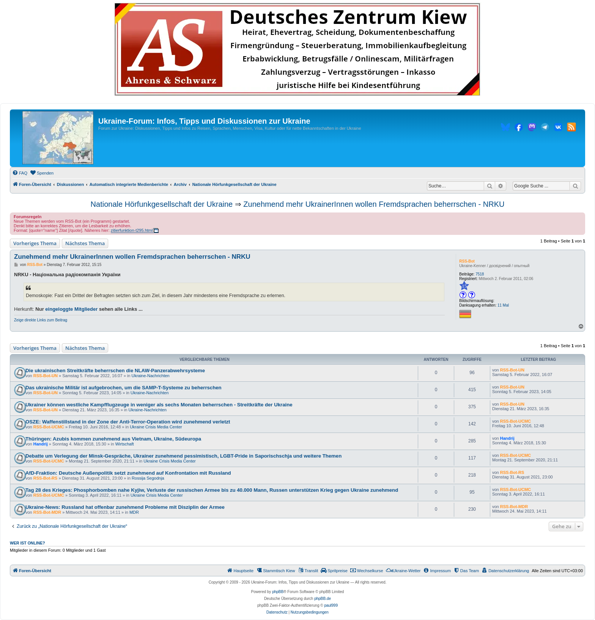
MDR (134, 512)
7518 (479, 274)
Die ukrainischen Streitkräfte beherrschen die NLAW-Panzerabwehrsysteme (115, 370)
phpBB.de (322, 598)
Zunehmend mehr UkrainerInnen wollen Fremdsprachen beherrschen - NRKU (373, 204)
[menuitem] (19, 173)
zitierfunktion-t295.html (132, 230)
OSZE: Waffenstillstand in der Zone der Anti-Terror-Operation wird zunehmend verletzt (127, 422)
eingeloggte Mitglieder (71, 309)
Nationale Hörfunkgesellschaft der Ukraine (162, 204)
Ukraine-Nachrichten (150, 375)
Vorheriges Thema (35, 243)
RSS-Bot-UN (45, 375)
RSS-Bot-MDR (47, 512)
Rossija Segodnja (148, 478)
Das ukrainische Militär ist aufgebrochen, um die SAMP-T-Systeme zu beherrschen (123, 387)
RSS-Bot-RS (45, 478)
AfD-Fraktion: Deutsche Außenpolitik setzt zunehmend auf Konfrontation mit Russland (128, 473)
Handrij (40, 444)
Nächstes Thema (85, 243)
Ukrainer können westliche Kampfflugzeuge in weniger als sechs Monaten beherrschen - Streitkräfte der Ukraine (159, 405)
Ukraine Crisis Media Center (156, 427)
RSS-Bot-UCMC (48, 427)
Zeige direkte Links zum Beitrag (40, 320)
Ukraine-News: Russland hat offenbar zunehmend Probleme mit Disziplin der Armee (125, 507)
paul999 (331, 605)
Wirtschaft (124, 444)
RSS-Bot (467, 261)
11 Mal (503, 305)
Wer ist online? (27, 543)
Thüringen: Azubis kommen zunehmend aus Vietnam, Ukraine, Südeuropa (113, 439)
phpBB (277, 592)
